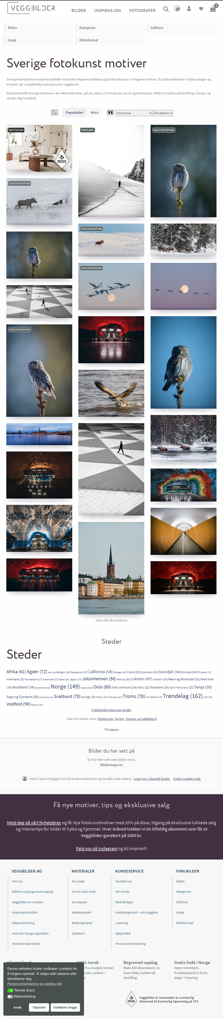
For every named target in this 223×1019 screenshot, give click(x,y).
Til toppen (111, 729)
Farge (12, 40)
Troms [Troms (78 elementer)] (134, 696)
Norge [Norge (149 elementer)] (65, 686)
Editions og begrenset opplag (32, 891)
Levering (121, 923)
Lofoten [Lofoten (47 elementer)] (141, 679)
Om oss (17, 881)
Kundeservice (129, 871)
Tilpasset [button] (39, 1007)
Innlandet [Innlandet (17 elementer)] (50, 679)
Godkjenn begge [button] (65, 1007)
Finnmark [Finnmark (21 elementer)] (16, 679)
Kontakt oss (123, 881)
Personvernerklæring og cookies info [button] (34, 984)
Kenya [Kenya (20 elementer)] (123, 679)
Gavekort (78, 933)
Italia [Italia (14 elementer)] (64, 679)
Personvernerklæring (130, 943)
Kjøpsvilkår (123, 933)
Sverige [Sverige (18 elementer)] (88, 697)
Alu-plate (78, 881)
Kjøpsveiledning (23, 923)
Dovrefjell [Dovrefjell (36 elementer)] (169, 671)
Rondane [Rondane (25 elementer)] (159, 687)
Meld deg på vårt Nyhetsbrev (34, 822)
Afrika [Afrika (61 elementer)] (16, 671)
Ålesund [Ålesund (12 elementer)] (37, 704)
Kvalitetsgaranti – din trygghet (136, 912)
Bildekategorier (111, 764)
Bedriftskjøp (124, 902)
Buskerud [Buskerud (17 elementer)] (79, 672)
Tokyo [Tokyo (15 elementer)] (101, 697)
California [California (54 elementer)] (100, 671)
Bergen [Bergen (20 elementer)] (63, 672)
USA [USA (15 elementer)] (207, 697)
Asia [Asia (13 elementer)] (52, 672)
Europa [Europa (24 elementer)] (189, 672)
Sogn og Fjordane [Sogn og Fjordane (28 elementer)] (22, 697)
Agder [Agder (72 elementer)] (37, 671)
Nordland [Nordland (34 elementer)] (23, 687)
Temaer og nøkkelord (141, 718)
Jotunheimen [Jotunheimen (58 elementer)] (99, 679)
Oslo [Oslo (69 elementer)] (102, 687)
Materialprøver (82, 923)
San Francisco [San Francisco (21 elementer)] (182, 687)
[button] (10, 990)
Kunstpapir (80, 902)
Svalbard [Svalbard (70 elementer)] (67, 696)
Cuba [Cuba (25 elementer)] (133, 672)
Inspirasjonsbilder (25, 912)
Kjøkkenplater (82, 912)
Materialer (83, 871)
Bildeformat (88, 40)
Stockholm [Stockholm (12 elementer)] (46, 697)
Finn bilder (187, 871)
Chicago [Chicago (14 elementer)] (119, 672)
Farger (119, 718)
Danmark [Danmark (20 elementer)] (149, 672)
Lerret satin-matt (84, 891)
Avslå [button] (17, 1007)
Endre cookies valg (187, 778)
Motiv (95, 112)
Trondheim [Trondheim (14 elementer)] (154, 697)
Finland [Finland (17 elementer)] (204, 672)
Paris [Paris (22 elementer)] (144, 687)
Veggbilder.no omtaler (27, 902)
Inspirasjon (107, 10)
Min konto (122, 891)
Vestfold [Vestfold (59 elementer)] (18, 704)
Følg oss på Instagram (96, 848)
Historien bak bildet (26, 943)
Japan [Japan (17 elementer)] (75, 679)
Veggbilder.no (27, 871)
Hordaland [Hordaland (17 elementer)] (33, 679)
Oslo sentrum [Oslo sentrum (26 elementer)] (124, 687)
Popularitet (74, 112)
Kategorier (87, 27)
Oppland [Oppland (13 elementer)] (87, 687)
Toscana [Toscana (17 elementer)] (115, 697)
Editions (157, 27)
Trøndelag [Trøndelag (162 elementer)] (183, 696)
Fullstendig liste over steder (111, 710)
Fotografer (142, 10)
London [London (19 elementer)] (160, 679)
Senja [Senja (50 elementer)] (203, 687)
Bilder (78, 10)
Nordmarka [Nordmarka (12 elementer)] (42, 687)
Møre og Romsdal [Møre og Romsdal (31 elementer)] (184, 679)
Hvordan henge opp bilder (30, 933)
